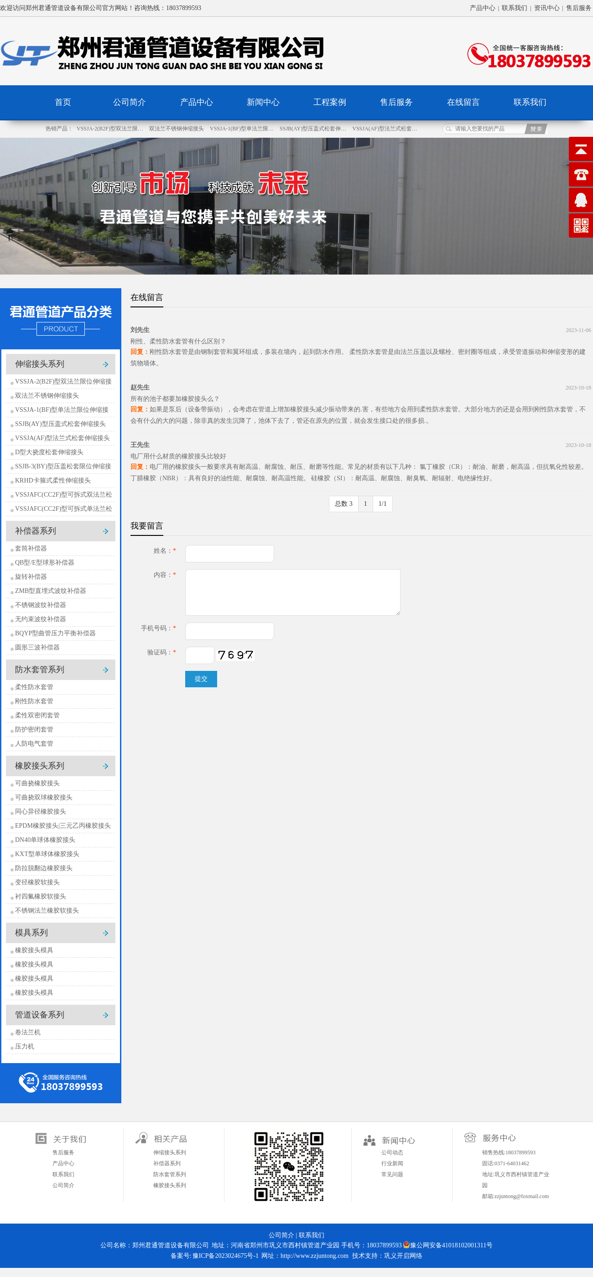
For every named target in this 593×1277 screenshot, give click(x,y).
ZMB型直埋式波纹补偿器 (50, 590)
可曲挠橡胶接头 (37, 783)
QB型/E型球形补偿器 (44, 562)
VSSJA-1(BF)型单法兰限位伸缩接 (62, 409)
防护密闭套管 (34, 729)
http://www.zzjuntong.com (315, 1255)
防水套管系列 (39, 669)
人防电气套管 (34, 743)
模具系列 (31, 932)
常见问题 (392, 1174)
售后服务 (579, 8)
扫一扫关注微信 (287, 1165)
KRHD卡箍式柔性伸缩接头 (53, 480)
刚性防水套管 (34, 701)
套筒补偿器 (31, 548)
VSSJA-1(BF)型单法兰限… (242, 128)
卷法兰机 (28, 1032)
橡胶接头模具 (34, 950)
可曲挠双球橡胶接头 (44, 797)
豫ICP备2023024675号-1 (225, 1255)
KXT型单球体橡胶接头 (47, 854)
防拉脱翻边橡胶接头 (44, 868)
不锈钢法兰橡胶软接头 (47, 910)
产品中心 (482, 8)
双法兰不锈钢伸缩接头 (177, 128)
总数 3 (344, 503)
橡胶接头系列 (39, 765)
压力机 (24, 1046)
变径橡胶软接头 (37, 882)
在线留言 (463, 102)
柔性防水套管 (34, 687)
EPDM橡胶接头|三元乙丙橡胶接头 (63, 825)
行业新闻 (392, 1163)
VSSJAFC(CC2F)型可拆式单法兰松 (63, 508)
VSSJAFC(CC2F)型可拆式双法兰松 (63, 494)
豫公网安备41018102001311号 (448, 1245)
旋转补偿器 (31, 576)
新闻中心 (263, 102)
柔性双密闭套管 (37, 715)
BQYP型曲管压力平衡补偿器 (55, 633)
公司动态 (392, 1152)
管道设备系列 (39, 1014)
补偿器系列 (35, 530)
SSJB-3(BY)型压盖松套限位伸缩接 (63, 466)
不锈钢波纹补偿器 (40, 605)
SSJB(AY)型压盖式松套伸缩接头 (60, 423)
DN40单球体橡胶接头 (45, 839)
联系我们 (514, 8)
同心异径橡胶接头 (40, 811)
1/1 (383, 503)
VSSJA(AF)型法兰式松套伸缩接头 (62, 438)
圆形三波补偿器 (37, 647)
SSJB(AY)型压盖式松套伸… (314, 128)
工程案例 (329, 102)
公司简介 (129, 102)
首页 (63, 102)
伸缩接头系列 (39, 364)
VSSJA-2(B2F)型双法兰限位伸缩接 (63, 381)
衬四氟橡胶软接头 (40, 896)
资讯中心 (547, 8)
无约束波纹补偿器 (40, 619)
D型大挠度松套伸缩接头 (49, 452)
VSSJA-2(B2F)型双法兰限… (111, 128)
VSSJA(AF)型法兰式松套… (384, 128)
